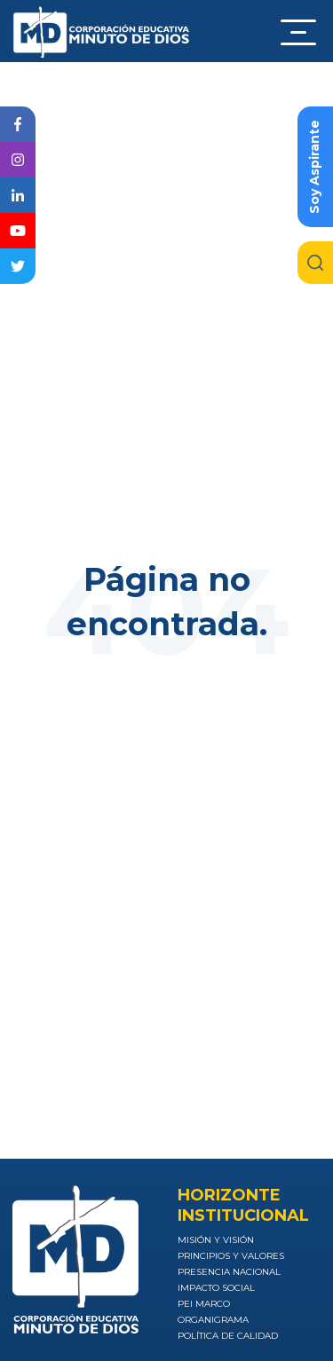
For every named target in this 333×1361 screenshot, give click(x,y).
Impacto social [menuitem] (216, 1288)
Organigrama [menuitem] (213, 1320)
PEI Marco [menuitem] (204, 1304)
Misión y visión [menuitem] (216, 1240)
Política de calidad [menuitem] (228, 1335)
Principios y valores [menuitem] (231, 1256)
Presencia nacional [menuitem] (229, 1272)
